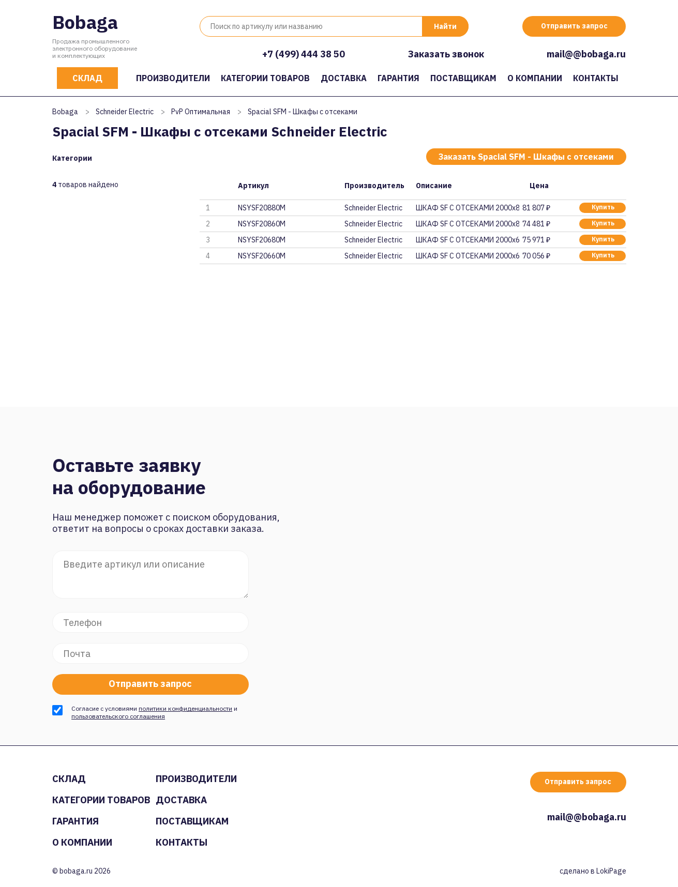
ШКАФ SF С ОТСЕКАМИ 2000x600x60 (467, 256)
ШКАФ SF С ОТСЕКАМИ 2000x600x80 (467, 239)
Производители (173, 78)
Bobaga (85, 22)
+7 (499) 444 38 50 (303, 54)
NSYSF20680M (261, 239)
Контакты (596, 78)
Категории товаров (265, 78)
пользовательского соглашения (118, 716)
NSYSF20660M (261, 256)
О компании (534, 78)
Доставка (344, 78)
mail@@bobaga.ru (586, 54)
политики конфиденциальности (185, 708)
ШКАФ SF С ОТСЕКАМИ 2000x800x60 (467, 223)
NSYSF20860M (261, 223)
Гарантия (398, 78)
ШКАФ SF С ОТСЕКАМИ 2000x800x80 (467, 207)
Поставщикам (463, 78)
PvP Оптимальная (200, 111)
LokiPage (611, 871)
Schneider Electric (125, 111)
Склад (87, 78)
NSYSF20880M (261, 207)
